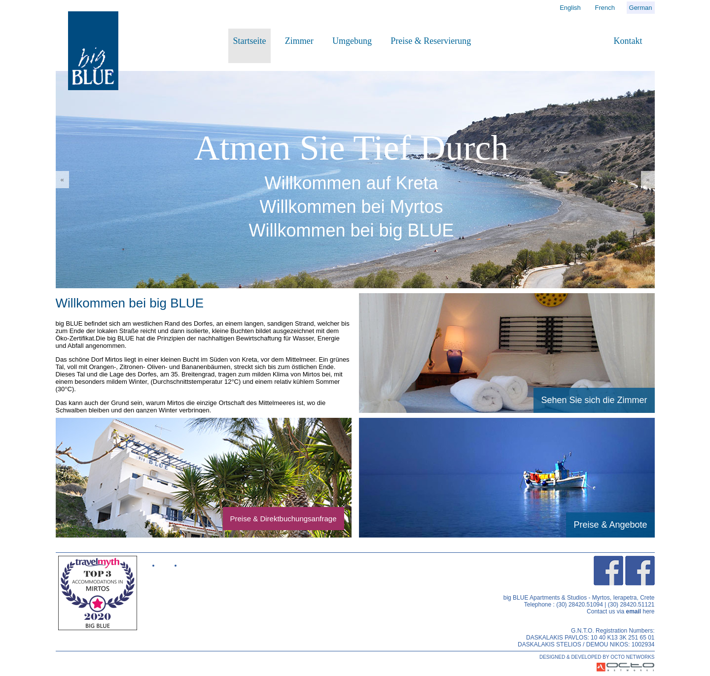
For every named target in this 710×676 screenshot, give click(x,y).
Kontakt (628, 41)
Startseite (249, 41)
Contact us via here (620, 611)
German (640, 7)
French (604, 7)
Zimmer (299, 41)
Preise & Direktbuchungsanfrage (283, 518)
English (570, 7)
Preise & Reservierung (430, 41)
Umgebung (352, 41)
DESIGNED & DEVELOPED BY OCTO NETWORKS (597, 657)
